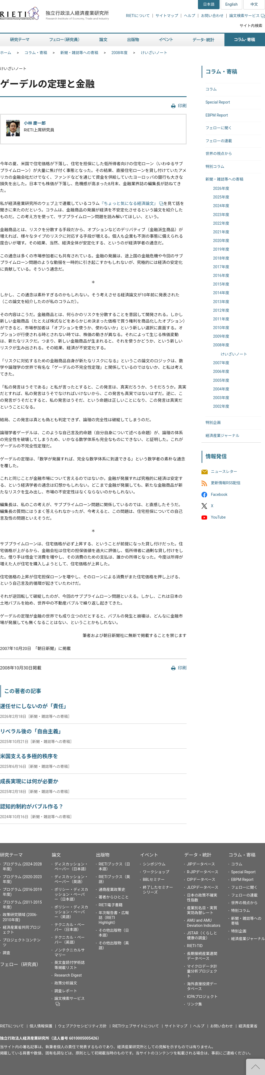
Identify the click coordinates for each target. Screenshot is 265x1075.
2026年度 (221, 188)
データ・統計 (197, 855)
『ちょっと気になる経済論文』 (131, 203)
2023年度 (221, 215)
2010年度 (221, 328)
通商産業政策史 (112, 889)
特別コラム (215, 166)
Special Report (218, 102)
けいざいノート (154, 53)
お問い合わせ (212, 16)
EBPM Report (217, 115)
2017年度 (221, 267)
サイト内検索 (251, 26)
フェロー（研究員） (20, 964)
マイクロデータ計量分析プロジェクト (202, 971)
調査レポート (65, 991)
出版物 (103, 855)
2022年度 (221, 223)
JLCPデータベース (202, 887)
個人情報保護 (40, 1026)
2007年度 (221, 363)
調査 (6, 953)
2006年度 (221, 371)
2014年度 (221, 293)
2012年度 (221, 310)
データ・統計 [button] (203, 40)
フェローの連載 (219, 141)
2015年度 (221, 284)
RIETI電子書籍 (111, 905)
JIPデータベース (201, 864)
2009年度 (221, 336)
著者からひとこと (114, 897)
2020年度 (221, 240)
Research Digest (68, 975)
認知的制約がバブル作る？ (32, 807)
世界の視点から (219, 153)
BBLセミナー (154, 879)
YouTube (218, 517)
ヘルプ (189, 16)
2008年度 (119, 53)
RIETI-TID (195, 946)
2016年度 (221, 275)
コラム (211, 89)
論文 (56, 855)
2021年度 (221, 232)
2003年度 (221, 398)
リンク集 (194, 1004)
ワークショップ (156, 872)
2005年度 (221, 380)
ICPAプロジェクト (202, 996)
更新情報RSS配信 (225, 483)
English (231, 4)
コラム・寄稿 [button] (244, 40)
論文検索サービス (247, 16)
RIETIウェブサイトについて (135, 1026)
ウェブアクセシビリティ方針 (82, 1026)
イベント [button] (166, 40)
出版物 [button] (133, 40)
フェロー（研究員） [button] (64, 40)
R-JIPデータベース (202, 872)
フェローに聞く (219, 128)
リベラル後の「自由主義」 (32, 731)
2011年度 (221, 319)
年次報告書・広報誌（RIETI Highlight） (114, 918)
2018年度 (221, 258)
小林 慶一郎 (35, 123)
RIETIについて (138, 16)
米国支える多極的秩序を (29, 756)
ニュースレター (224, 472)
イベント (149, 855)
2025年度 (221, 197)
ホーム (5, 53)
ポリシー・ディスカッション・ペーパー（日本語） (71, 894)
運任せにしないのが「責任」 (34, 706)
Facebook (219, 494)
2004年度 (221, 389)
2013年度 (221, 302)
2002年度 (221, 406)
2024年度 (221, 206)
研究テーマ (11, 855)
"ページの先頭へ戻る (255, 1067)
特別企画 (213, 422)
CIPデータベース (201, 879)
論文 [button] (103, 40)
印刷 (182, 105)
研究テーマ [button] (19, 40)
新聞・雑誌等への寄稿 (79, 53)
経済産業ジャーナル (222, 435)
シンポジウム (154, 864)
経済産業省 (248, 1026)
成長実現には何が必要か (29, 781)
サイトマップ (166, 16)
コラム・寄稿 (36, 53)
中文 (254, 4)
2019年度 (221, 249)
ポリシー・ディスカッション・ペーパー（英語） (71, 912)
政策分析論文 (65, 983)
